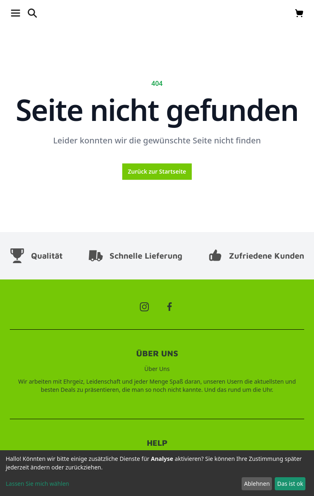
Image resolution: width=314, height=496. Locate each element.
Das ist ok (290, 483)
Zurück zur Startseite (157, 171)
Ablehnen (257, 483)
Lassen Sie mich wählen (37, 483)
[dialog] (157, 473)
